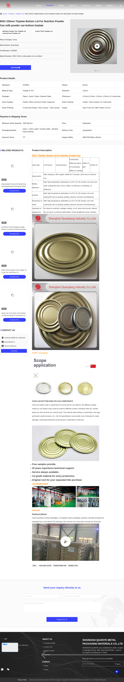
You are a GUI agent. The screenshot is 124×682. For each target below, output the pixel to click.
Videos (61, 5)
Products (50, 5)
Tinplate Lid (19, 14)
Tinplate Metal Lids (59, 565)
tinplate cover (73, 565)
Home (38, 5)
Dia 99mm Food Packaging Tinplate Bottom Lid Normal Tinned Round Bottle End (14, 229)
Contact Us (86, 5)
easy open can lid (45, 565)
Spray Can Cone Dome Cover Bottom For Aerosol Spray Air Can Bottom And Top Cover (14, 315)
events (98, 5)
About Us (73, 5)
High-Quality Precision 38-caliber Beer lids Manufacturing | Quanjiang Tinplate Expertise (14, 186)
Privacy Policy (22, 680)
